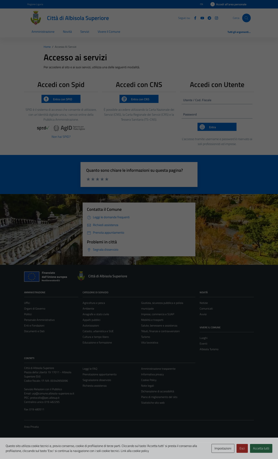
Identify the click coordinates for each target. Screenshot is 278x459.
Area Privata (31, 427)
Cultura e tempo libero (96, 337)
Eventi (203, 343)
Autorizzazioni (91, 325)
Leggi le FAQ (90, 368)
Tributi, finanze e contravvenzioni (160, 331)
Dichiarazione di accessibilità (157, 391)
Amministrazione (43, 31)
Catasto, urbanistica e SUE (98, 331)
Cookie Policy (149, 380)
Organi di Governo (34, 308)
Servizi (84, 31)
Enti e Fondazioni (34, 325)
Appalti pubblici (91, 320)
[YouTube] (200, 18)
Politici (28, 314)
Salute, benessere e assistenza (159, 325)
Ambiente (88, 308)
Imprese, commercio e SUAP (157, 314)
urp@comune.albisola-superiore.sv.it (53, 393)
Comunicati (206, 308)
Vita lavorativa (149, 342)
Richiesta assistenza (95, 385)
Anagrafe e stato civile (96, 314)
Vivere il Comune (109, 31)
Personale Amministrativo (39, 320)
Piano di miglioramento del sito (159, 397)
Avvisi (203, 314)
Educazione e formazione (97, 342)
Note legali (147, 385)
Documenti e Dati (34, 331)
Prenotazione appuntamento (99, 374)
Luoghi (203, 338)
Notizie (204, 303)
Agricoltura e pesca (94, 303)
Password (190, 114)
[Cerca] (246, 18)
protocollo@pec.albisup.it (45, 398)
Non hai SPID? (61, 136)
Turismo (145, 337)
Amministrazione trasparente (158, 368)
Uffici (27, 303)
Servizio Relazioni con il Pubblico (43, 389)
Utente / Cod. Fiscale (197, 100)
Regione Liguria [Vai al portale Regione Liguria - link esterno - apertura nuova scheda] (35, 4)
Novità (67, 31)
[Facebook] (193, 18)
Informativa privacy (152, 374)
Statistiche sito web (153, 402)
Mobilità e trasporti (152, 320)
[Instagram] (215, 18)
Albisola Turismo (209, 349)
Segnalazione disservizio (97, 380)
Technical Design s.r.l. (48, 449)
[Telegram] (208, 18)
